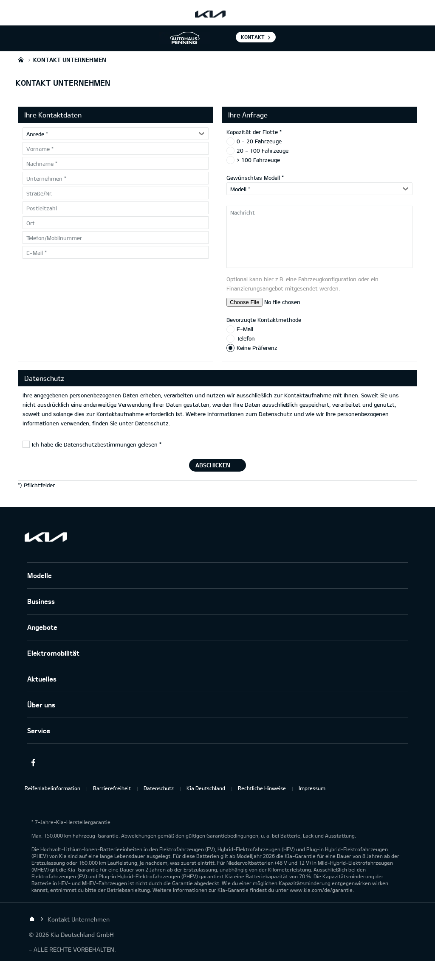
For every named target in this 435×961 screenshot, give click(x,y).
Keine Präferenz (257, 347)
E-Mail (245, 329)
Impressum (312, 788)
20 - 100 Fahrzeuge (262, 150)
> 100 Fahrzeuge (258, 159)
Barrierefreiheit (112, 788)
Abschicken (212, 465)
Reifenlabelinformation (52, 788)
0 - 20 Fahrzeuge (259, 141)
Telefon (246, 338)
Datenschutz (152, 423)
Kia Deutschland (205, 788)
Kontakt (253, 37)
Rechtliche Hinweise (262, 788)
